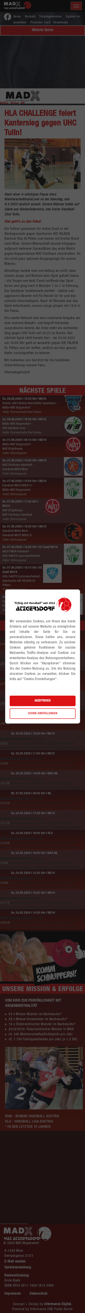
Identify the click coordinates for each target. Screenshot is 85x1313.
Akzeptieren (42, 700)
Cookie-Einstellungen (42, 713)
